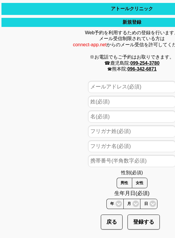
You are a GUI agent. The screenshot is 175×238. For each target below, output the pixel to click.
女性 (139, 183)
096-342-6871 (142, 68)
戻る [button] (111, 222)
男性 (124, 183)
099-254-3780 (144, 63)
